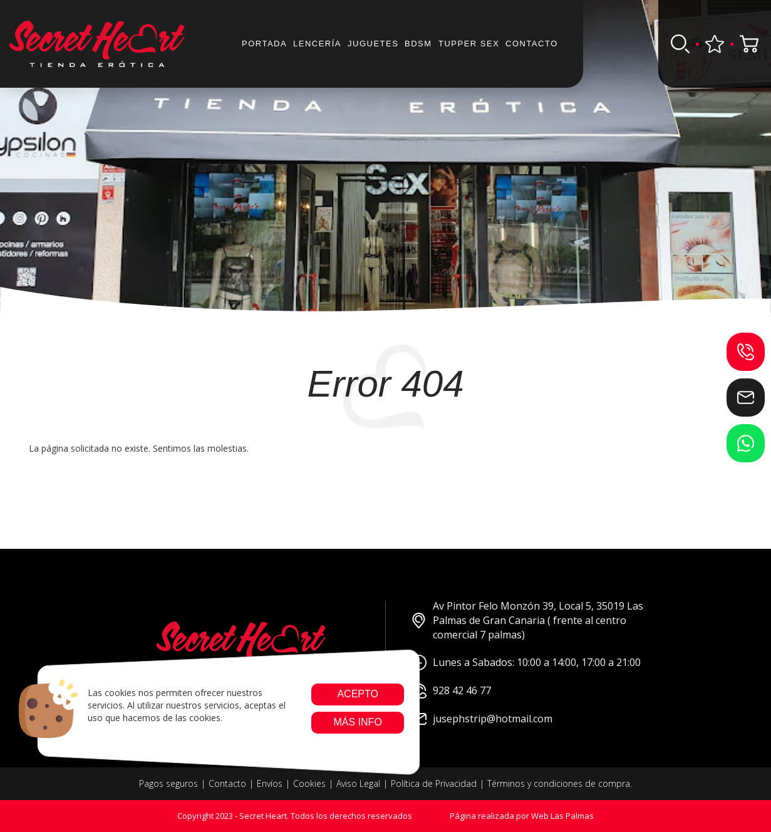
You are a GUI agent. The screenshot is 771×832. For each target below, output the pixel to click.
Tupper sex (468, 43)
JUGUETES (373, 43)
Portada (264, 43)
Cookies (309, 783)
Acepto (357, 694)
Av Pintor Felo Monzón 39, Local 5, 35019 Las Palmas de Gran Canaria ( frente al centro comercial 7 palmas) (527, 620)
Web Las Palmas (562, 815)
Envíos (269, 783)
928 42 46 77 (451, 691)
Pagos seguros (168, 783)
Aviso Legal (358, 783)
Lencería (317, 43)
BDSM (418, 43)
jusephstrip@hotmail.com (481, 719)
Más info (357, 722)
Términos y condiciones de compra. (559, 783)
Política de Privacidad (434, 783)
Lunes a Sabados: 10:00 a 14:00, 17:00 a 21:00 (526, 662)
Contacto (531, 43)
